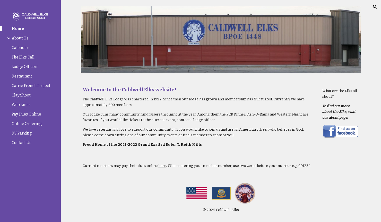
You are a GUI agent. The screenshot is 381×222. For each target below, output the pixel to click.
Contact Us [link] (21, 142)
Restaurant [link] (22, 76)
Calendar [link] (20, 47)
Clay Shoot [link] (21, 95)
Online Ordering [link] (27, 123)
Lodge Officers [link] (25, 66)
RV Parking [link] (22, 133)
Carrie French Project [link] (31, 85)
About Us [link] (20, 38)
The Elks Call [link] (23, 57)
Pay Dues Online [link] (26, 114)
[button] (375, 7)
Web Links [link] (21, 104)
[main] (197, 117)
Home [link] (18, 28)
